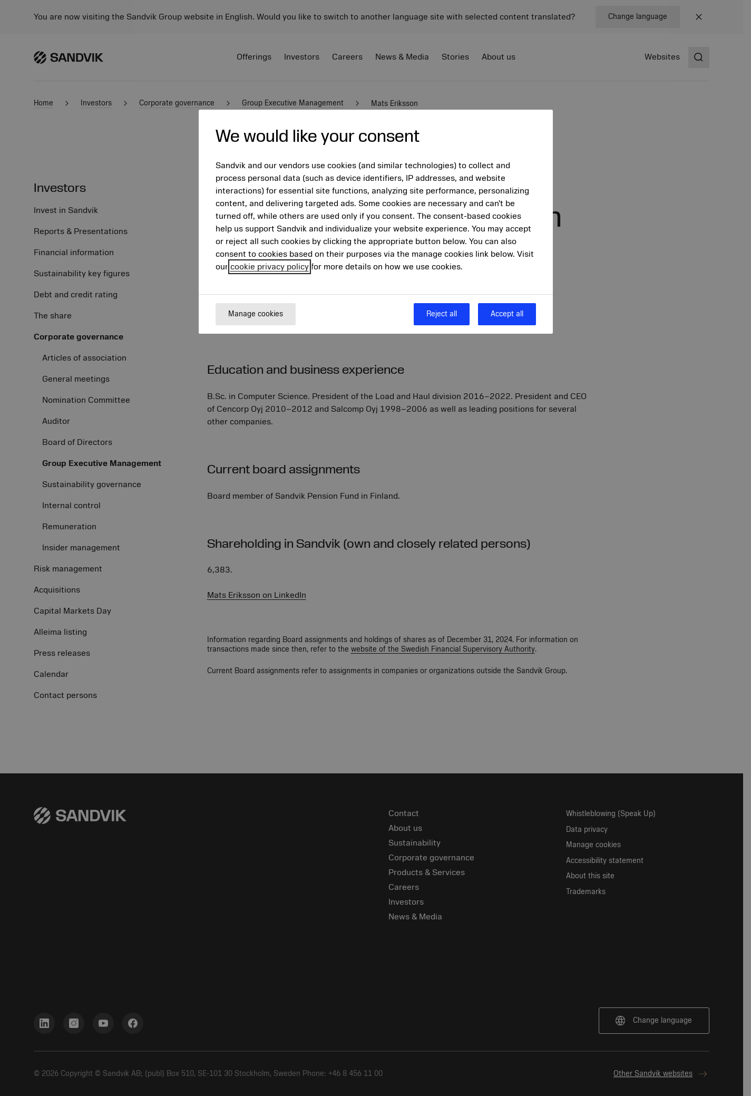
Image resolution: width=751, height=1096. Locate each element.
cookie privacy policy (269, 266)
